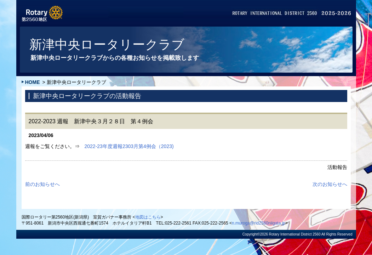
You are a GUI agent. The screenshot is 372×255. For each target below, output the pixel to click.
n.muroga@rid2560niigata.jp (258, 223)
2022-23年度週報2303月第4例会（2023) (129, 146)
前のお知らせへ (42, 184)
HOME (32, 82)
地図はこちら (148, 217)
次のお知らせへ (330, 184)
